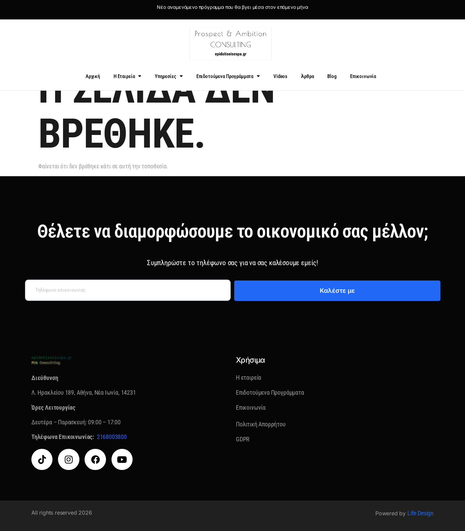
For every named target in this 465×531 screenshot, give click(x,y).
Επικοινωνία (363, 76)
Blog (331, 76)
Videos (280, 76)
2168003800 (112, 436)
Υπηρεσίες (169, 76)
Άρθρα (307, 76)
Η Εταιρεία (127, 76)
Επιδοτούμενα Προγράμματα (228, 76)
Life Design (420, 513)
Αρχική (93, 76)
